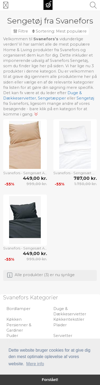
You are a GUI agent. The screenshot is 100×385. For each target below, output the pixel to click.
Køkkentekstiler (68, 319)
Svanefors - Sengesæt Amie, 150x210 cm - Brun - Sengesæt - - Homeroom (25, 173)
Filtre (20, 31)
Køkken (14, 319)
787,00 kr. (85, 178)
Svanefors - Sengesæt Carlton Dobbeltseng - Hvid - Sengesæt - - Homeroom (75, 173)
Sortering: (59, 31)
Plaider (60, 325)
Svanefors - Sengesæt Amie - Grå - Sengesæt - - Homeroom (25, 248)
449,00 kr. (35, 178)
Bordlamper (18, 308)
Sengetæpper (52, 98)
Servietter (62, 335)
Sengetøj (85, 98)
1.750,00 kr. (85, 184)
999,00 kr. (36, 184)
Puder (12, 335)
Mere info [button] (35, 364)
